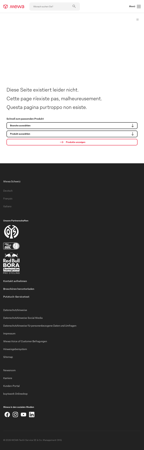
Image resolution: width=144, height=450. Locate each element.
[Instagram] (15, 414)
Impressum (9, 333)
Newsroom (9, 370)
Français (7, 198)
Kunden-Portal (11, 385)
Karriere (7, 378)
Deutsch (8, 190)
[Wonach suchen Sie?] (54, 6)
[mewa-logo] (13, 6)
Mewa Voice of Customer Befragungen (25, 341)
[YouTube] (23, 414)
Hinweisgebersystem (15, 349)
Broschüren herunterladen (18, 288)
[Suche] (72, 142)
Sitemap (8, 357)
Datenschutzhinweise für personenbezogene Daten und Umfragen (39, 325)
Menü (135, 6)
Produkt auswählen (73, 134)
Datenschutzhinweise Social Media (23, 317)
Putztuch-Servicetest (16, 296)
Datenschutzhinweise (15, 310)
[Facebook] (7, 414)
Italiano (7, 206)
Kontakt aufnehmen (15, 281)
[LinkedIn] (32, 414)
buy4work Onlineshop (15, 393)
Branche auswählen (73, 125)
